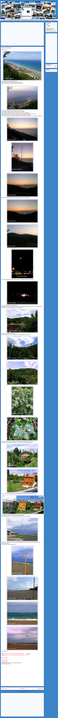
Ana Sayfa (22, 688)
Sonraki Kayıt (4, 688)
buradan (25, 442)
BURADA (28, 114)
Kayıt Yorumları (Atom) (24, 691)
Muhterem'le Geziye (50, 28)
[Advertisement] (11, 34)
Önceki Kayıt (40, 688)
